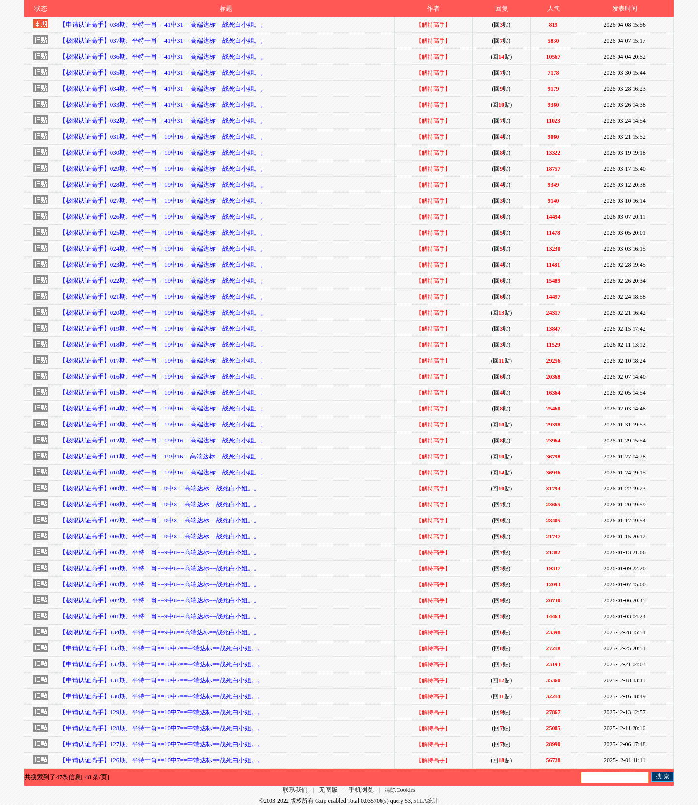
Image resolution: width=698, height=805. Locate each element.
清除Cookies (399, 790)
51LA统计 (426, 800)
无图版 (328, 789)
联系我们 (295, 789)
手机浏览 (361, 789)
